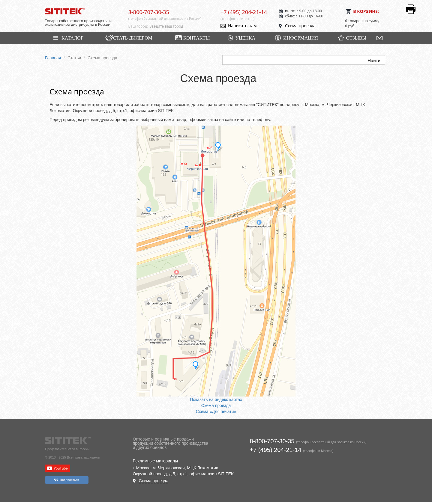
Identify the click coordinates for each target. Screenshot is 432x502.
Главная (53, 57)
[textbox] (180, 26)
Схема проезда (300, 25)
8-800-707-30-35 (148, 12)
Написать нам (242, 25)
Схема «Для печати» (216, 411)
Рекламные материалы (155, 461)
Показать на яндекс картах (216, 399)
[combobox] (180, 26)
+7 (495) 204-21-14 (243, 12)
